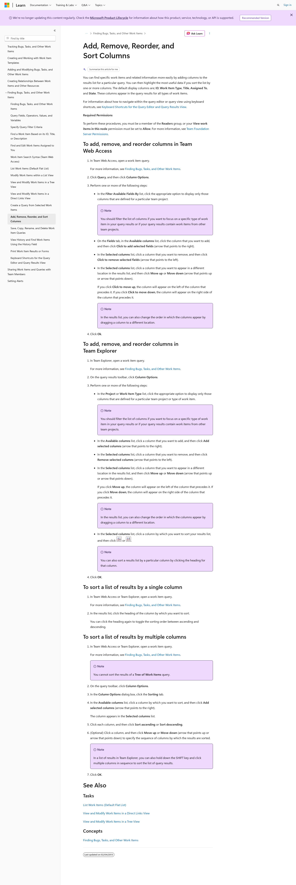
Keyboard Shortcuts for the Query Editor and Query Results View (144, 107)
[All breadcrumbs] (86, 33)
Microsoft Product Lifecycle (109, 18)
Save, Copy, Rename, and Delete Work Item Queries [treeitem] (33, 230)
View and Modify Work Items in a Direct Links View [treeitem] (30, 196)
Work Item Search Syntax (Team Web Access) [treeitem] (32, 159)
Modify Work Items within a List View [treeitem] (32, 175)
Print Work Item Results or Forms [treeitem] (30, 251)
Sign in (287, 5)
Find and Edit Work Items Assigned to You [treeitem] (32, 148)
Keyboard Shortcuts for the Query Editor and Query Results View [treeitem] (30, 260)
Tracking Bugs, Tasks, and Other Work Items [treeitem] (29, 49)
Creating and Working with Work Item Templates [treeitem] (29, 60)
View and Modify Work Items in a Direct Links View (116, 813)
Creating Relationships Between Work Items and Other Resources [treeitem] (29, 83)
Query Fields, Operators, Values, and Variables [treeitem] (31, 118)
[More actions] (209, 33)
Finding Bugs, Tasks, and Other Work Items (118, 33)
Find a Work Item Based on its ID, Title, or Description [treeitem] (33, 136)
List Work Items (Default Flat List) (104, 805)
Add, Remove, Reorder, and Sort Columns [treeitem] (29, 219)
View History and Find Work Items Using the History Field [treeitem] (30, 242)
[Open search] (278, 5)
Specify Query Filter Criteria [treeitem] (26, 127)
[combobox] (30, 38)
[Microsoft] (7, 5)
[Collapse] (55, 30)
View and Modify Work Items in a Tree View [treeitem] (32, 184)
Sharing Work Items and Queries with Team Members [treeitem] (29, 272)
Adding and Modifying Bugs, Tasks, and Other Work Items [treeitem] (30, 72)
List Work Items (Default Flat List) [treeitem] (30, 168)
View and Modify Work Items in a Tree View (111, 821)
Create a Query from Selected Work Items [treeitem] (31, 207)
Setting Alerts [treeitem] (15, 281)
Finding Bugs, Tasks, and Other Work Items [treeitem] (32, 106)
